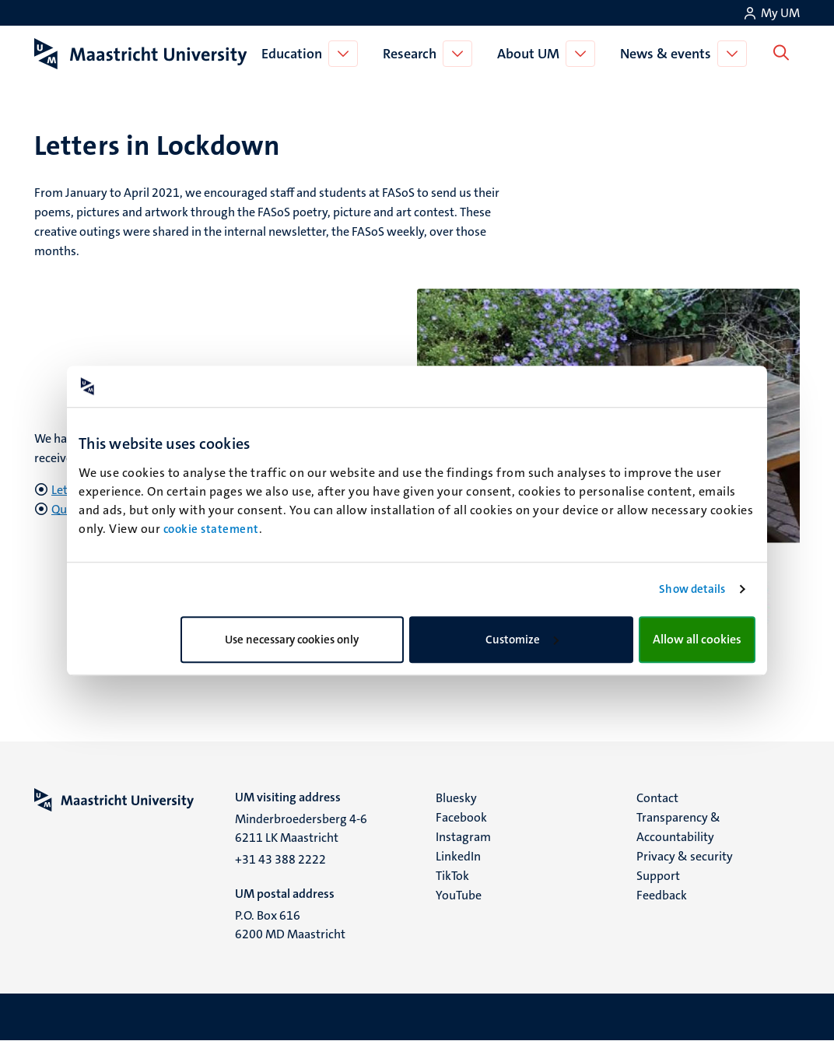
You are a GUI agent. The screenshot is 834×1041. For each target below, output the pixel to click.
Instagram (463, 837)
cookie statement (211, 529)
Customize (522, 639)
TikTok (452, 876)
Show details (692, 589)
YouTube (459, 895)
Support (658, 876)
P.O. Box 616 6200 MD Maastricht (290, 924)
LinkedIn (458, 856)
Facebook (461, 817)
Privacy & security (684, 856)
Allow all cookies (697, 639)
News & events (668, 53)
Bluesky (456, 798)
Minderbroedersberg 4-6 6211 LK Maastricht (301, 828)
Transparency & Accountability (678, 827)
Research (413, 53)
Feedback (661, 895)
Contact (657, 798)
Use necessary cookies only (292, 639)
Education (295, 53)
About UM (531, 53)
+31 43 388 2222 (280, 859)
